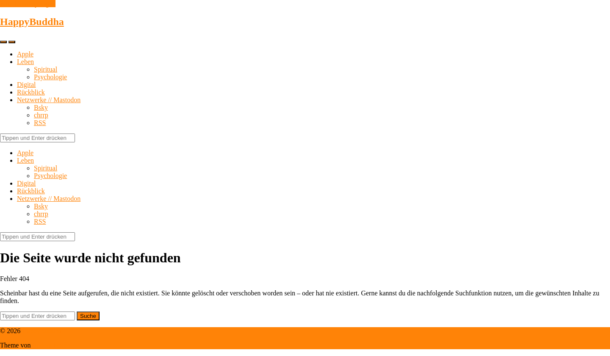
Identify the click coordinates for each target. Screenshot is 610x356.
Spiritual (45, 69)
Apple (25, 54)
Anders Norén (51, 345)
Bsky (41, 107)
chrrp (41, 115)
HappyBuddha (32, 21)
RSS (40, 122)
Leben (25, 61)
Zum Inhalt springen (27, 3)
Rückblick (31, 92)
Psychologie (50, 77)
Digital (26, 84)
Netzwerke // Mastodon (48, 99)
